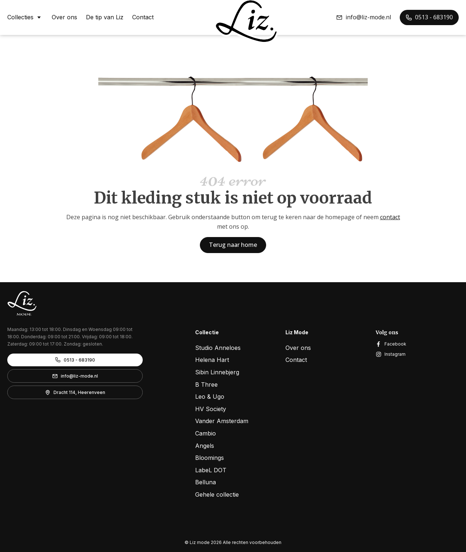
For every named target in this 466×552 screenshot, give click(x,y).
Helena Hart (212, 359)
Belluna (205, 482)
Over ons (64, 17)
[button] (363, 17)
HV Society (210, 409)
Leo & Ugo (209, 396)
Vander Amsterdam (221, 421)
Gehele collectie (217, 494)
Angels (204, 445)
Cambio (205, 433)
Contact (143, 17)
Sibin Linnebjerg (217, 372)
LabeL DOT (210, 470)
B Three (206, 384)
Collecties (25, 17)
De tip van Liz (104, 17)
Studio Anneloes (218, 347)
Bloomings (209, 457)
